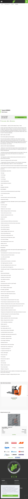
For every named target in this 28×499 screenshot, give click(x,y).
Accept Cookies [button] (10, 495)
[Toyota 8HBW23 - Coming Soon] (14, 420)
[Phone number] (26, 1)
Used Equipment (4, 483)
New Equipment (7, 4)
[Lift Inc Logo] (14, 1)
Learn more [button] (5, 493)
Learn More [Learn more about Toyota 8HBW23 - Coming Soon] (14, 434)
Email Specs (13, 121)
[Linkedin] (14, 477)
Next (27, 395)
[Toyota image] (14, 391)
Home (2, 4)
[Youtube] (16, 477)
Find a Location (3, 121)
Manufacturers (16, 482)
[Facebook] (11, 477)
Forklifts (12, 4)
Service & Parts (17, 483)
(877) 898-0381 (4, 117)
